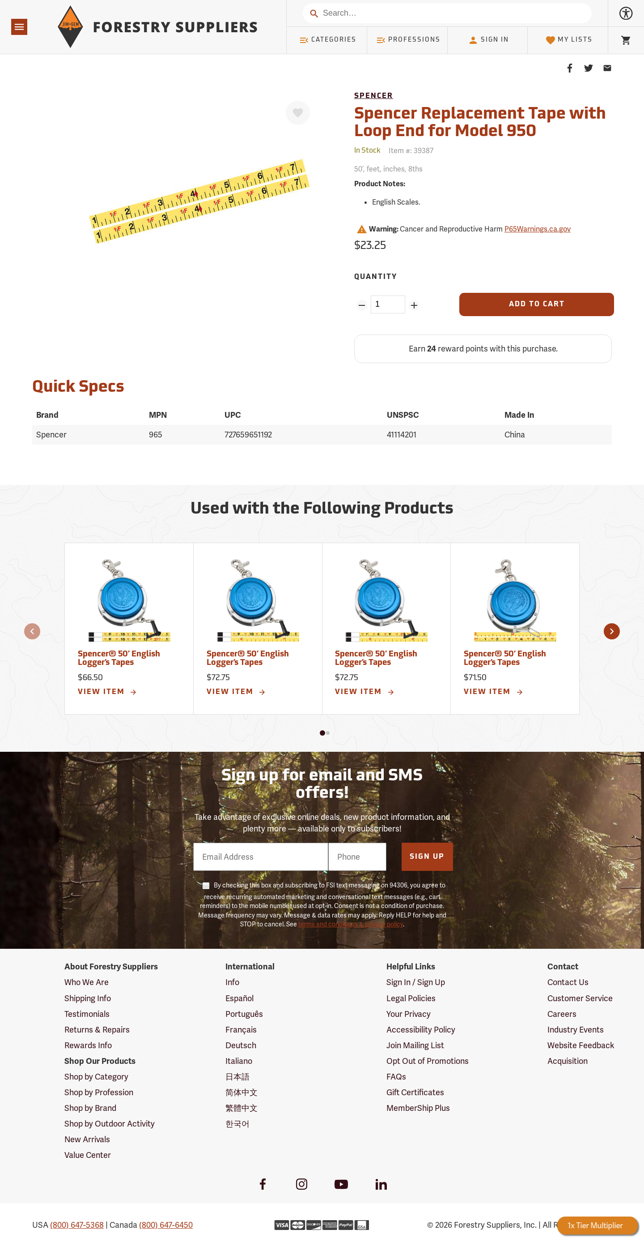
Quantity (375, 277)
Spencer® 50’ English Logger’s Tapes (119, 659)
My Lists (569, 40)
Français (241, 1029)
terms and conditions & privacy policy (350, 924)
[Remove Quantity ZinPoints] (361, 305)
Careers (561, 1014)
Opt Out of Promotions (427, 1061)
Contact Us (568, 982)
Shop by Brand (90, 1108)
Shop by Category (96, 1076)
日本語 (237, 1076)
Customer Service (580, 998)
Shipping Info (87, 998)
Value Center (87, 1155)
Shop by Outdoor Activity (109, 1123)
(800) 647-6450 (166, 1225)
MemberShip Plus (418, 1108)
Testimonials (87, 1014)
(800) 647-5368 (77, 1225)
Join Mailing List (415, 1045)
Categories (328, 40)
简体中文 (241, 1092)
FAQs (396, 1076)
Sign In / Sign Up (415, 982)
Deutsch (240, 1045)
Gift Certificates (415, 1092)
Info (232, 982)
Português (244, 1014)
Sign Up (427, 857)
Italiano (238, 1061)
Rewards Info (88, 1045)
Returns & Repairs (97, 1029)
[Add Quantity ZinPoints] (414, 305)
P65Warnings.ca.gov (537, 229)
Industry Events (575, 1029)
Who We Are (86, 982)
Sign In (488, 40)
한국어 (237, 1123)
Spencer (373, 96)
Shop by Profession (98, 1092)
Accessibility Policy (420, 1029)
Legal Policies (411, 998)
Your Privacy (408, 1014)
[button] (32, 631)
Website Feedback (580, 1045)
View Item (108, 692)
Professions (408, 40)
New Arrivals (87, 1139)
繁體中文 (241, 1108)
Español (239, 998)
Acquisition (567, 1061)
